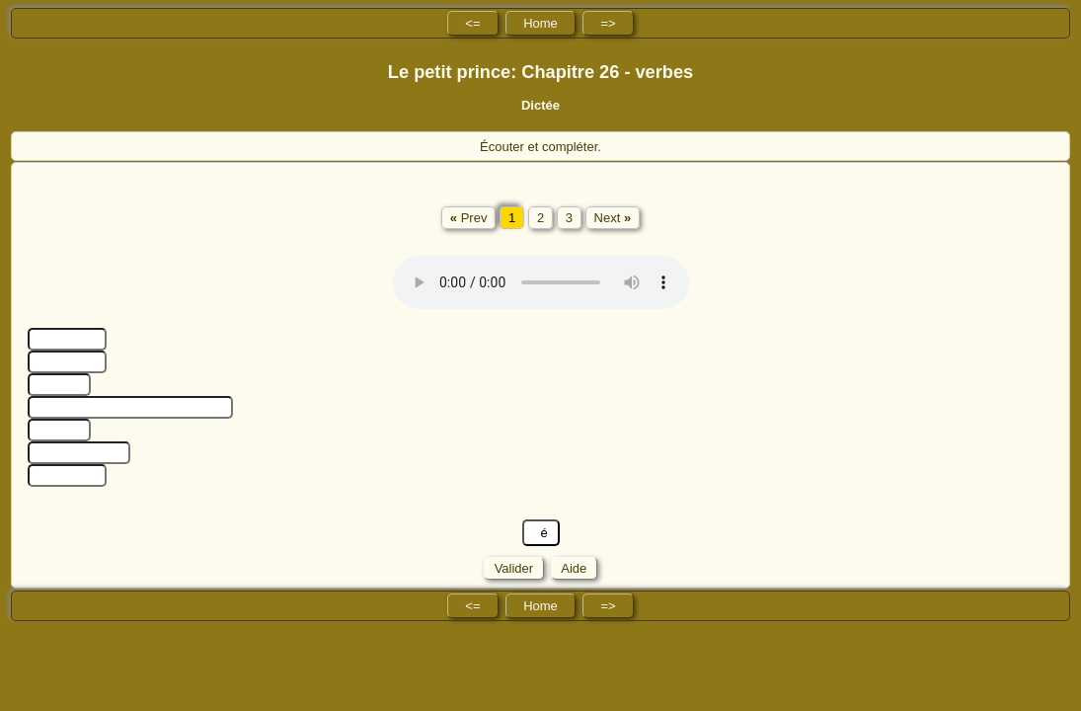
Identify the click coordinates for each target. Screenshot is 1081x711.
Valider (514, 568)
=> (607, 23)
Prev (469, 217)
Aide (574, 568)
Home (540, 23)
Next (613, 217)
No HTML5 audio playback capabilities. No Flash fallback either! (541, 282)
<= (472, 23)
